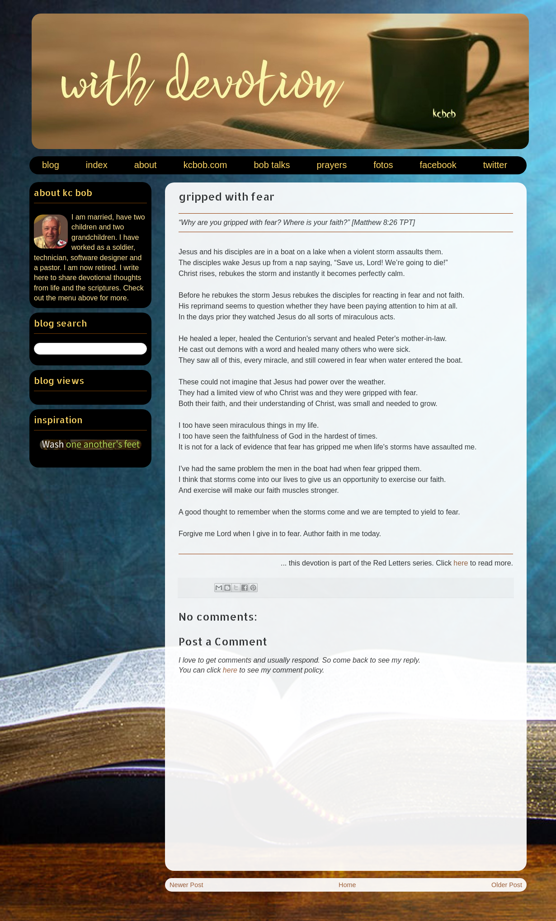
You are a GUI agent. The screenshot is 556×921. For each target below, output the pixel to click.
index (97, 165)
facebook (438, 165)
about (145, 165)
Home (347, 884)
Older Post (506, 884)
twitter (495, 165)
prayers (331, 165)
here (460, 563)
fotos (383, 165)
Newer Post (186, 884)
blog (50, 165)
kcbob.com (205, 165)
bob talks (272, 165)
